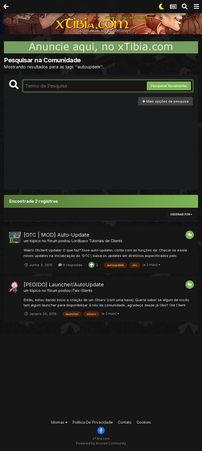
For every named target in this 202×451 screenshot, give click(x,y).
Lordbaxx (80, 241)
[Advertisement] (101, 145)
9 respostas (70, 265)
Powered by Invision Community (101, 443)
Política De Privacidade (93, 422)
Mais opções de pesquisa (165, 101)
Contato (125, 422)
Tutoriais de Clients (105, 241)
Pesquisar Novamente (169, 86)
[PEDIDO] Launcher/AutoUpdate (64, 284)
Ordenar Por (181, 214)
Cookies (144, 422)
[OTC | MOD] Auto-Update (56, 235)
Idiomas (59, 422)
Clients (86, 290)
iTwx (76, 290)
